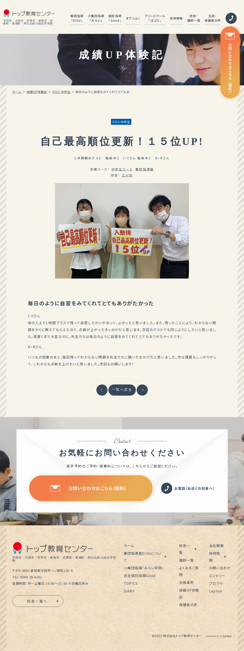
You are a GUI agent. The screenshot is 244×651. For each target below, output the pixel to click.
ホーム (16, 92)
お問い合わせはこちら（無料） (230, 64)
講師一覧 (186, 560)
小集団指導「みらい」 (96, 18)
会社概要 (216, 545)
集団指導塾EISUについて (143, 557)
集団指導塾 (144, 169)
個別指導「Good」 (114, 18)
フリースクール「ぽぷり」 (155, 18)
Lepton (215, 591)
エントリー (217, 575)
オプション (133, 18)
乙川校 (127, 175)
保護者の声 (188, 604)
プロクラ (216, 583)
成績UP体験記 (37, 92)
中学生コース (122, 169)
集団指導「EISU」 (77, 18)
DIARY (129, 591)
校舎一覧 (184, 549)
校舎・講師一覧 (193, 18)
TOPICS (131, 583)
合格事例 (186, 582)
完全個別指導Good (140, 575)
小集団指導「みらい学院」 (144, 567)
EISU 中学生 (61, 92)
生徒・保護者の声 (213, 18)
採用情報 (176, 18)
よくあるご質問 (189, 571)
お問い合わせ (220, 567)
